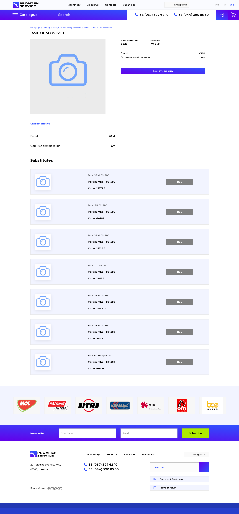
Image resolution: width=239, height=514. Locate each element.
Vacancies (129, 4)
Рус (225, 5)
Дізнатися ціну (162, 70)
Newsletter (37, 433)
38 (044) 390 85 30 (194, 14)
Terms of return (167, 487)
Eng (232, 5)
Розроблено (46, 488)
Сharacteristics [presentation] (40, 123)
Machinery (74, 4)
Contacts (110, 4)
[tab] (52, 125)
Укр (217, 5)
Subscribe (195, 433)
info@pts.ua (180, 4)
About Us (92, 4)
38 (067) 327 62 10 (154, 14)
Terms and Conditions (171, 479)
